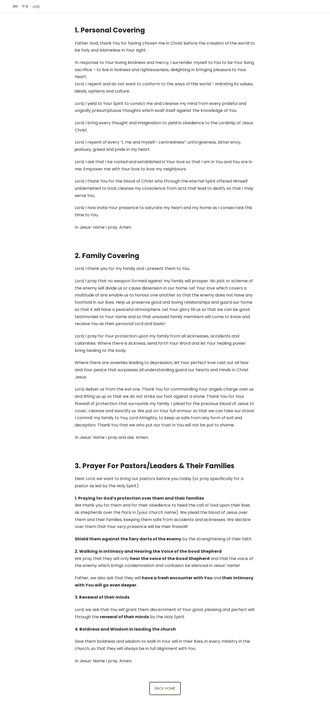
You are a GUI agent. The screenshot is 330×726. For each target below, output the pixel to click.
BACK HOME (165, 688)
